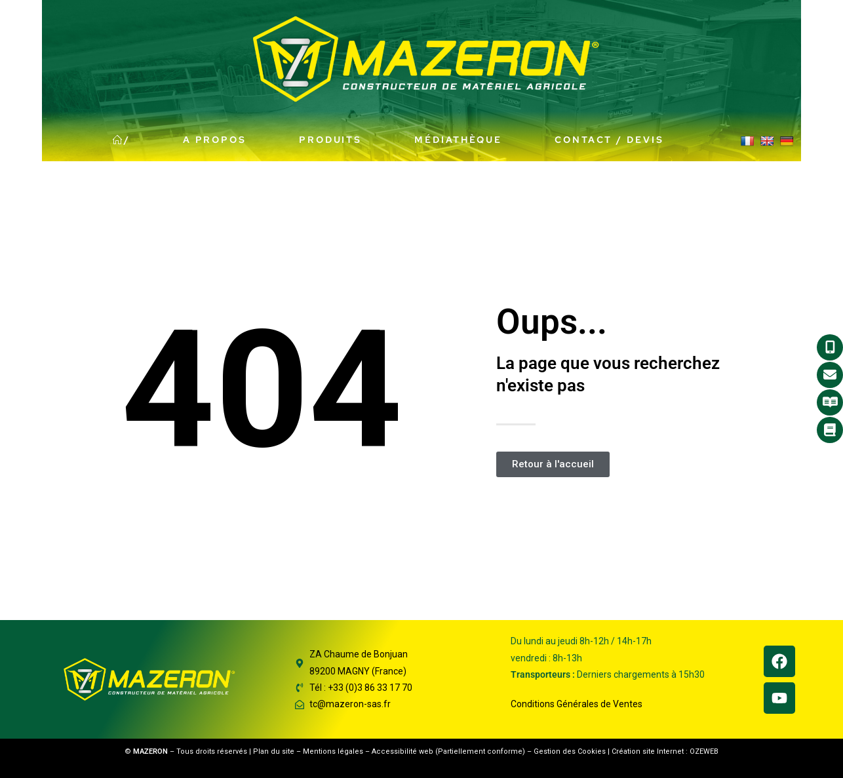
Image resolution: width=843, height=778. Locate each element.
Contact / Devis (609, 140)
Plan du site (273, 751)
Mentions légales (333, 751)
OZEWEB (704, 751)
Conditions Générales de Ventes (576, 704)
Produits (330, 140)
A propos (214, 140)
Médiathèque (458, 140)
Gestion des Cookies (570, 751)
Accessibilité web (402, 751)
